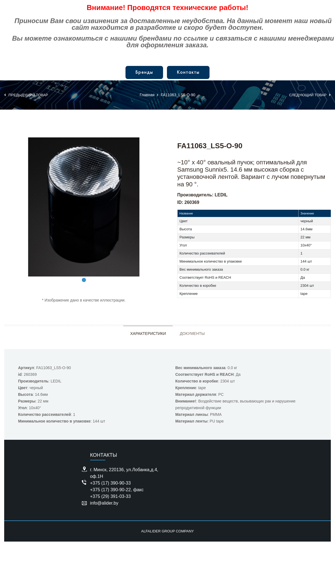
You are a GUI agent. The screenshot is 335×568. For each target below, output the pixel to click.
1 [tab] (84, 280)
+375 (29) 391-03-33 (110, 496)
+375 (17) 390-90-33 (110, 483)
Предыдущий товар (26, 95)
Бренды (144, 72)
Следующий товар (310, 95)
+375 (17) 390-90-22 (110, 489)
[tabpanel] (83, 206)
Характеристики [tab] (148, 333)
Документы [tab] (192, 333)
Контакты (188, 72)
